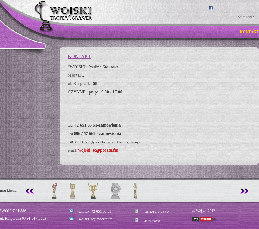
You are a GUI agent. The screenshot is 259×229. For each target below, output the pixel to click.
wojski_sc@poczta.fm (98, 150)
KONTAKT (249, 32)
